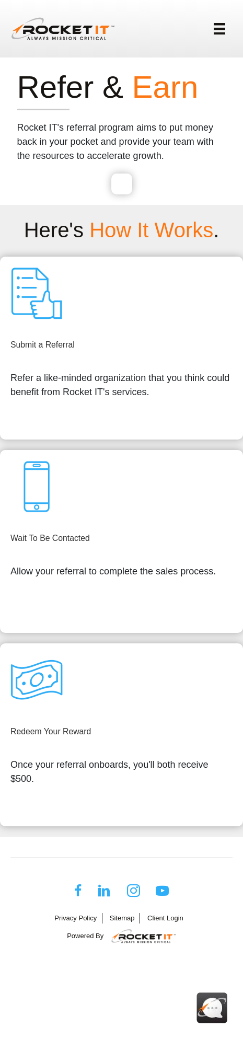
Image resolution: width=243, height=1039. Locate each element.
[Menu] (219, 29)
